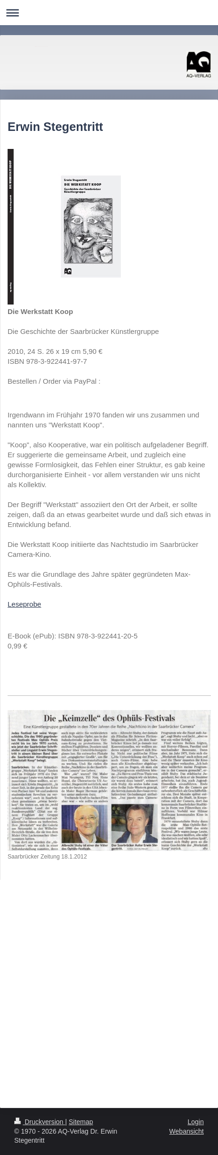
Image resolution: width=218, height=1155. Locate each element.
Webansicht (186, 1131)
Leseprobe (24, 604)
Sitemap (81, 1122)
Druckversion (39, 1122)
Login (196, 1122)
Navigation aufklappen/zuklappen (109, 12)
